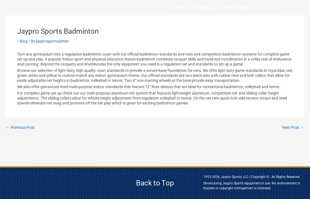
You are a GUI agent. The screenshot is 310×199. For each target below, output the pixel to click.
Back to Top (155, 183)
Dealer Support (256, 7)
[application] (235, 7)
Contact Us (214, 15)
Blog (23, 41)
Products (191, 7)
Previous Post (21, 127)
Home (175, 7)
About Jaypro (184, 15)
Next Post (292, 127)
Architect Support (220, 7)
